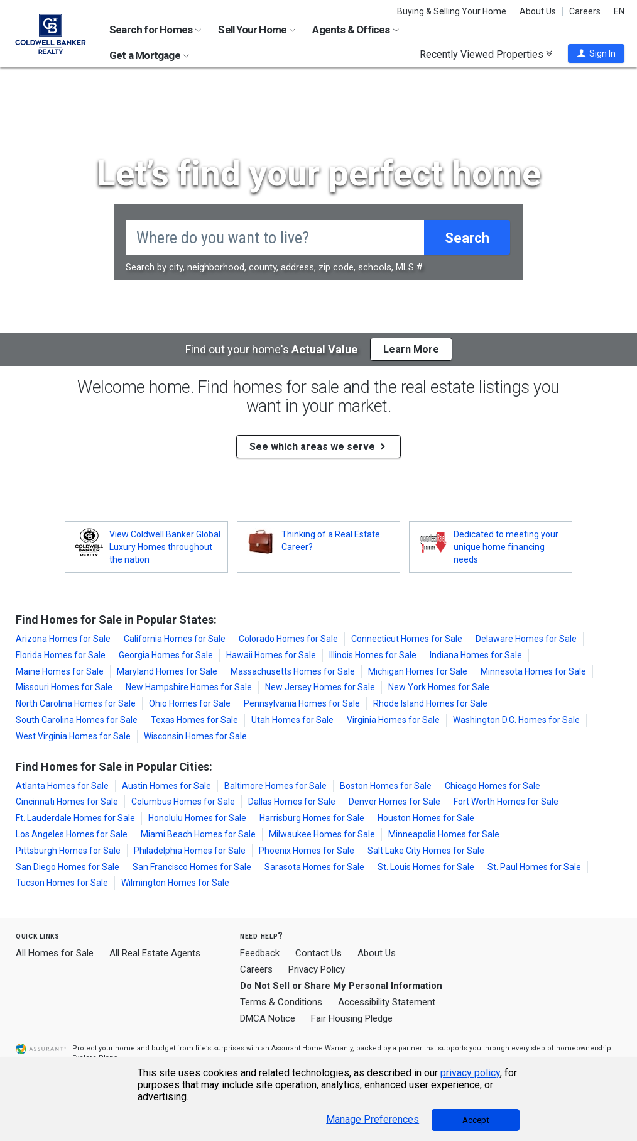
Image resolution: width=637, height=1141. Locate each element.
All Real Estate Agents (154, 953)
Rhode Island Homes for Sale (430, 703)
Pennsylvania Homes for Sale (302, 703)
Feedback (260, 953)
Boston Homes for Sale (386, 786)
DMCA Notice (267, 1018)
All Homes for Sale (55, 953)
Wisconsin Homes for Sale (195, 736)
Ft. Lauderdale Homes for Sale (75, 818)
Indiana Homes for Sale (476, 655)
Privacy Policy (316, 969)
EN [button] (619, 11)
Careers (585, 11)
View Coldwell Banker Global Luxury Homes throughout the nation (164, 547)
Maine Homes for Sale (60, 671)
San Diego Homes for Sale (67, 867)
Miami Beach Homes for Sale (198, 834)
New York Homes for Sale (438, 687)
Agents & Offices (355, 29)
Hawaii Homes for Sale (271, 655)
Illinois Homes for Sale (372, 655)
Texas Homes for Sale (194, 720)
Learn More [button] (411, 349)
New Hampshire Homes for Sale (189, 687)
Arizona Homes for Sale (63, 639)
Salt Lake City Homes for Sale (426, 851)
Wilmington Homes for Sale (175, 883)
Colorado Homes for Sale (288, 639)
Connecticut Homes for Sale (406, 639)
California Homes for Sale (175, 639)
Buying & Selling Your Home (451, 11)
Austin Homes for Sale (166, 786)
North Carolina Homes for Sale (76, 703)
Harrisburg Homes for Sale (311, 818)
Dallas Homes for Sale (291, 801)
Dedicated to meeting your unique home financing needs (506, 547)
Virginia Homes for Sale (393, 720)
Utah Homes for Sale (292, 720)
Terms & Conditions (281, 1002)
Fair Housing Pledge (352, 1018)
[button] (596, 53)
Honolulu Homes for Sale (197, 818)
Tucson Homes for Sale (62, 883)
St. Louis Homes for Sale (426, 867)
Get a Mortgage (149, 55)
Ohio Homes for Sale (190, 703)
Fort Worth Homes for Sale (506, 801)
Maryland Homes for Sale (167, 671)
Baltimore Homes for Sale (275, 786)
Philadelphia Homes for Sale (190, 851)
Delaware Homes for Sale (526, 639)
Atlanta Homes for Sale (62, 786)
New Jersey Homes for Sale (320, 687)
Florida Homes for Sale (61, 655)
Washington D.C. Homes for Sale (516, 720)
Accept (475, 1120)
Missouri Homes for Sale (64, 687)
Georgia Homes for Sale (166, 655)
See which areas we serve (318, 447)
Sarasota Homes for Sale (314, 867)
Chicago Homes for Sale (492, 786)
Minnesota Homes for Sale (533, 671)
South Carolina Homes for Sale (77, 720)
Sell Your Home (256, 29)
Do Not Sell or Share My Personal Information (341, 985)
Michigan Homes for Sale (417, 671)
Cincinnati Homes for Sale (67, 801)
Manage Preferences (372, 1120)
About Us (538, 11)
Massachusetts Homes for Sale (293, 671)
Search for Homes (155, 29)
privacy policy (470, 1073)
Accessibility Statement (386, 1002)
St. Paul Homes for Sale (534, 867)
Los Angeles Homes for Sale (72, 834)
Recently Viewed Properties (486, 54)
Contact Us (318, 953)
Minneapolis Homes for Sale (443, 834)
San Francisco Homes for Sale (192, 867)
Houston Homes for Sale (426, 818)
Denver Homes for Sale (394, 801)
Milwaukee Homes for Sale (322, 834)
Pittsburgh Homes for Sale (68, 851)
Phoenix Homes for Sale (306, 851)
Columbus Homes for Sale (183, 801)
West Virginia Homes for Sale (73, 736)
